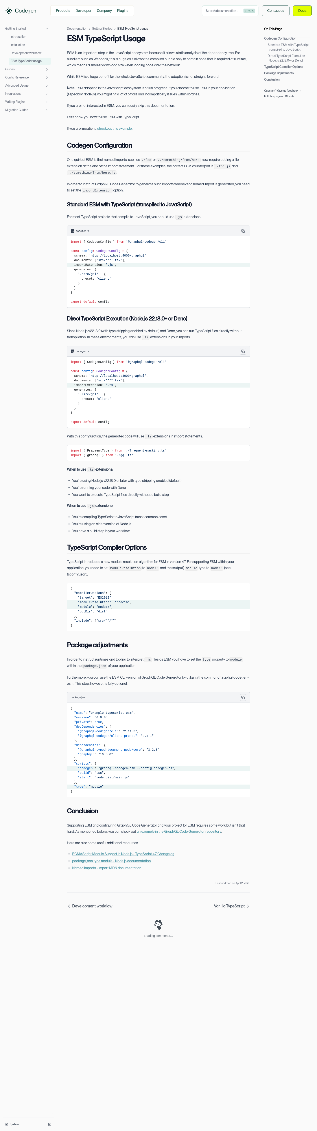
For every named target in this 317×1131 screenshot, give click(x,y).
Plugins (122, 11)
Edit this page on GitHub (279, 96)
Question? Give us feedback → (282, 90)
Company (104, 11)
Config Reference (27, 78)
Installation (18, 45)
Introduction (18, 36)
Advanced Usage (27, 86)
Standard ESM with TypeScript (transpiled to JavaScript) (288, 47)
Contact (275, 10)
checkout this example (114, 128)
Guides (27, 69)
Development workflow (26, 53)
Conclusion (272, 79)
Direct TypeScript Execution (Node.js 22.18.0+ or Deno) (286, 58)
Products (63, 11)
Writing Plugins (27, 102)
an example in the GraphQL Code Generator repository (179, 831)
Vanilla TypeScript (232, 906)
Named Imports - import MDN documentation (106, 868)
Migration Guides (27, 110)
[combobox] (230, 10)
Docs (302, 10)
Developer (84, 11)
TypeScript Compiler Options (283, 67)
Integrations (27, 94)
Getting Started (27, 29)
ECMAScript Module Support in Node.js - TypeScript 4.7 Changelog (123, 854)
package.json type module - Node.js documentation (111, 861)
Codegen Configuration (280, 38)
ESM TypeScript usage (26, 61)
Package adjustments (279, 73)
